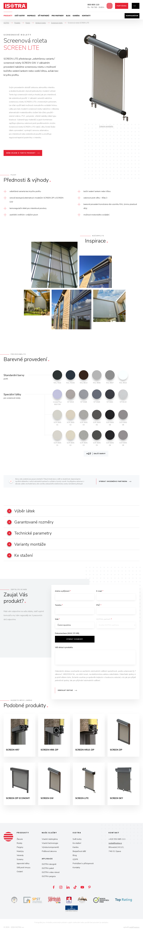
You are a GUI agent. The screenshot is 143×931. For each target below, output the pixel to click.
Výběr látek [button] (21, 511)
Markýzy (20, 851)
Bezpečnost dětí (79, 851)
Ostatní (20, 871)
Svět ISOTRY (20, 16)
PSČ (98, 605)
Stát (57, 619)
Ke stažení (77, 843)
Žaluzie (20, 839)
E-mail (99, 591)
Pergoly (20, 847)
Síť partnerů (43, 16)
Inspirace (31, 16)
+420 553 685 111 (117, 839)
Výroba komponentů (50, 847)
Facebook (53, 887)
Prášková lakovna (49, 851)
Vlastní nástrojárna (50, 839)
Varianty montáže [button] (26, 544)
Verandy (20, 855)
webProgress (134, 927)
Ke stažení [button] (20, 555)
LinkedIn (68, 887)
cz (135, 6)
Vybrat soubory (74, 639)
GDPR (75, 859)
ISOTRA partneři (104, 619)
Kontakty (86, 16)
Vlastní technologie (50, 843)
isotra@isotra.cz (115, 843)
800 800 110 (92, 4)
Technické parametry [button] (29, 533)
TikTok (75, 887)
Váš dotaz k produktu (64, 647)
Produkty (8, 16)
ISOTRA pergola (49, 876)
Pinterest (89, 887)
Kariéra (76, 16)
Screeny (20, 859)
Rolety (19, 843)
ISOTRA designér (49, 864)
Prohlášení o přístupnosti (83, 863)
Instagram (60, 887)
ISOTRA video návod (50, 872)
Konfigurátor (132, 16)
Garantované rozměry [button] (30, 522)
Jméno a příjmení (63, 591)
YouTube (82, 887)
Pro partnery (58, 16)
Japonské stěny (23, 863)
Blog (68, 16)
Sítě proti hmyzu (23, 867)
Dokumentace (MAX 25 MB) (67, 633)
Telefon (59, 605)
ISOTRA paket (48, 868)
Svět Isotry (77, 839)
